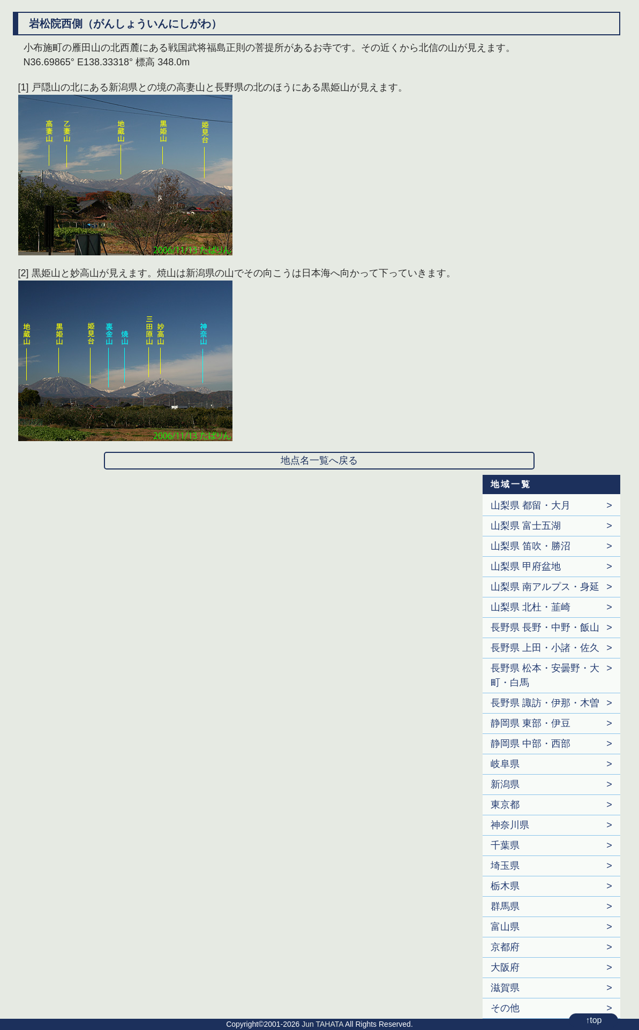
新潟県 (505, 784)
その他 (505, 1008)
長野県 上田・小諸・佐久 (545, 647)
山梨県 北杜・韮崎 (530, 607)
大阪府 (505, 967)
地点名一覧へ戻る (319, 460)
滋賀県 (505, 987)
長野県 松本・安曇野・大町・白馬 (545, 675)
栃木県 (505, 886)
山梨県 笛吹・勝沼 (530, 546)
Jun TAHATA (322, 1024)
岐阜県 (505, 764)
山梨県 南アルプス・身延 (545, 586)
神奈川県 (510, 825)
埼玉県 (505, 865)
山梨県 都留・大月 (530, 505)
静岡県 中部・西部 (530, 743)
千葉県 (505, 845)
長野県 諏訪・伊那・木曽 (545, 703)
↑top (593, 1020)
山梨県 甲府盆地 (526, 566)
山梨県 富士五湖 (526, 525)
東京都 (505, 804)
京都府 (505, 947)
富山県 (505, 926)
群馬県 (505, 906)
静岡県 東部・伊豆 (530, 723)
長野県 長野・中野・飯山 (545, 627)
